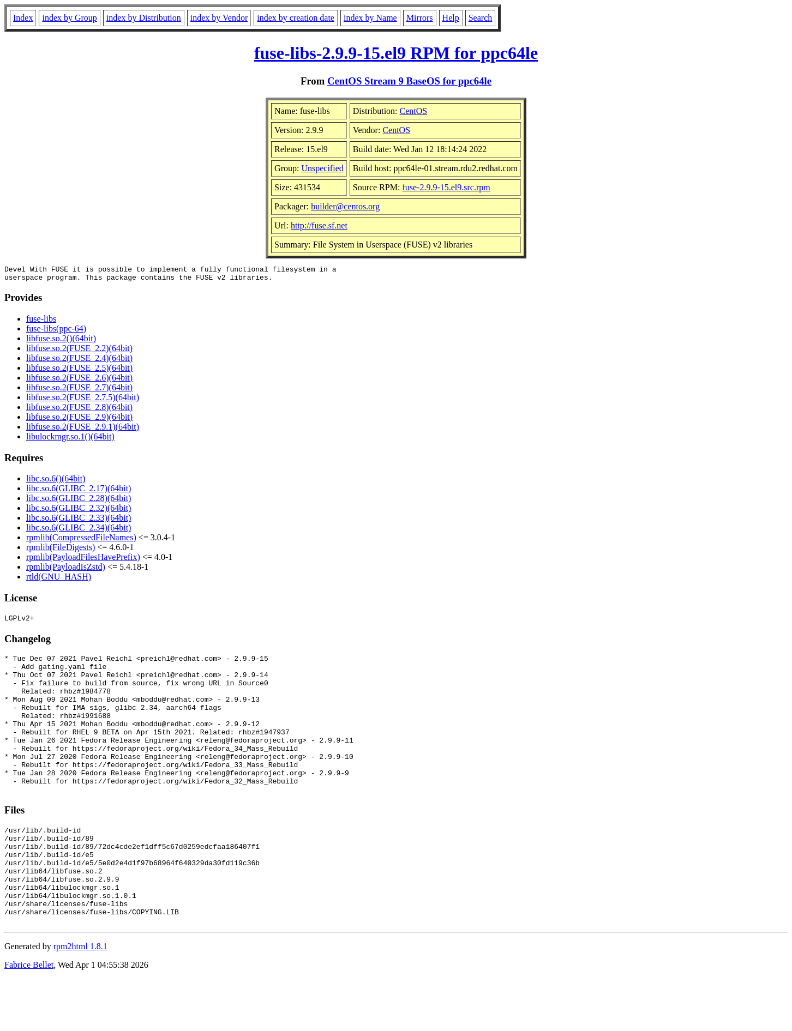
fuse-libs (41, 322)
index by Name (370, 17)
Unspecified (322, 168)
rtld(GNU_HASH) (58, 579)
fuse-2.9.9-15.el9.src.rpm (446, 187)
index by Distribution (143, 17)
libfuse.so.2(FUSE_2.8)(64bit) (79, 410)
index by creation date (295, 17)
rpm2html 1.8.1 (80, 998)
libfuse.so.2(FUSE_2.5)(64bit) (79, 371)
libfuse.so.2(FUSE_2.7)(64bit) (79, 390)
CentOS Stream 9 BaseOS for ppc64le (409, 81)
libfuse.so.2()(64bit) (61, 341)
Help (450, 17)
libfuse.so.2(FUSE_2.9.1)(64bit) (82, 430)
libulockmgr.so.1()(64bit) (70, 439)
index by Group (69, 17)
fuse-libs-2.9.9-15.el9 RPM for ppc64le (396, 53)
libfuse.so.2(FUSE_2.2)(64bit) (79, 351)
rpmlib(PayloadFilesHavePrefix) (83, 560)
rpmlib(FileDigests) (60, 550)
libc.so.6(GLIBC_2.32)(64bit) (78, 511)
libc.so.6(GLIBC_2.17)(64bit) (78, 491)
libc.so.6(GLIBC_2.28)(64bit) (78, 501)
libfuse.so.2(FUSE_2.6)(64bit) (79, 380)
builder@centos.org (345, 206)
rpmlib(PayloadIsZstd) (65, 570)
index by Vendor (219, 17)
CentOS (414, 111)
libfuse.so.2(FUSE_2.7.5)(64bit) (82, 400)
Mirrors (419, 17)
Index (23, 17)
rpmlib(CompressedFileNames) (81, 540)
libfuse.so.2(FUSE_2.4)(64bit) (79, 361)
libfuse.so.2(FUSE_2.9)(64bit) (79, 420)
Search (481, 17)
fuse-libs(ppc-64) (56, 331)
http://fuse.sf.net (319, 225)
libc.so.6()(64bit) (55, 481)
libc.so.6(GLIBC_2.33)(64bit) (78, 521)
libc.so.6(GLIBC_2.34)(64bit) (78, 530)
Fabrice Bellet (28, 1017)
